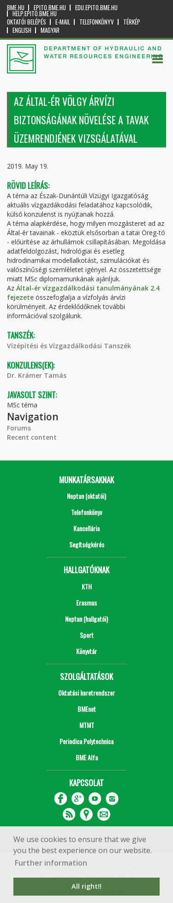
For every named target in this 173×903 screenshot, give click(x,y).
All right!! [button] (86, 886)
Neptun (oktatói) (86, 496)
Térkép (131, 22)
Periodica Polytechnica (86, 741)
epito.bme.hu (50, 8)
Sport (87, 635)
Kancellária (86, 528)
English (21, 30)
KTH (87, 586)
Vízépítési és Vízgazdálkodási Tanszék (69, 345)
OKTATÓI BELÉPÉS (26, 22)
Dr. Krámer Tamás (36, 375)
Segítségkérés (86, 544)
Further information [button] (51, 863)
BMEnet (87, 709)
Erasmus (86, 602)
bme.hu (15, 8)
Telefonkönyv (96, 22)
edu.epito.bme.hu (96, 8)
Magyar (50, 30)
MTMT (86, 725)
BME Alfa (87, 757)
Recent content (32, 437)
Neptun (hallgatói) (86, 619)
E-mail (62, 22)
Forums (19, 428)
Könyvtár (86, 651)
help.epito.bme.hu (34, 14)
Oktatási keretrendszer (86, 692)
